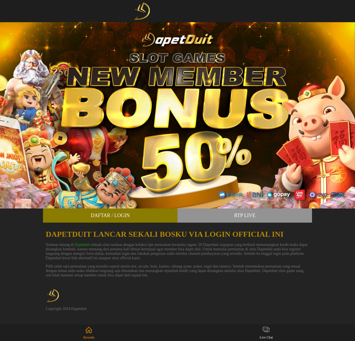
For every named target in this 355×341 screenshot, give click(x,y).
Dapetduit (82, 245)
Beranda (88, 332)
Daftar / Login (110, 215)
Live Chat (266, 332)
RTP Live (244, 215)
